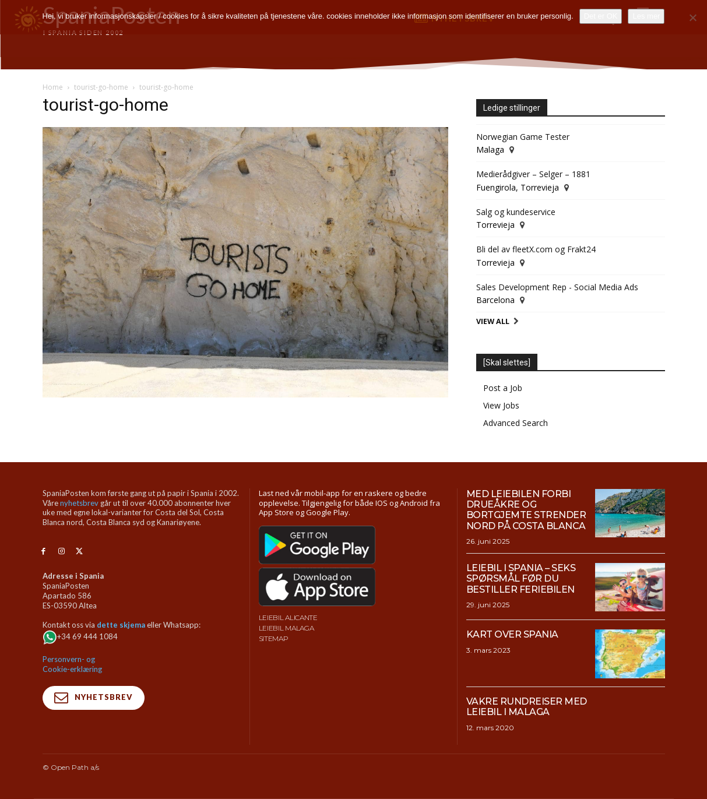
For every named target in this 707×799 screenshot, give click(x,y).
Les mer (646, 16)
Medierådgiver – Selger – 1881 (533, 173)
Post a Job (502, 387)
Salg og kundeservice (515, 211)
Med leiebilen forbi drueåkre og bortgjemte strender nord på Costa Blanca (526, 510)
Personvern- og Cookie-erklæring (72, 664)
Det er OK (601, 16)
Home (53, 87)
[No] (692, 17)
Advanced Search (515, 422)
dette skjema (121, 624)
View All (492, 321)
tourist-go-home (101, 87)
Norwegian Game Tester (522, 136)
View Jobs (501, 405)
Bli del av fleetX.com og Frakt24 (536, 249)
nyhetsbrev (79, 503)
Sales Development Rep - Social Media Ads (557, 287)
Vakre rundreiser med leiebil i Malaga (526, 706)
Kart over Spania (512, 634)
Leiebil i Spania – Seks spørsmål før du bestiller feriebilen (521, 578)
